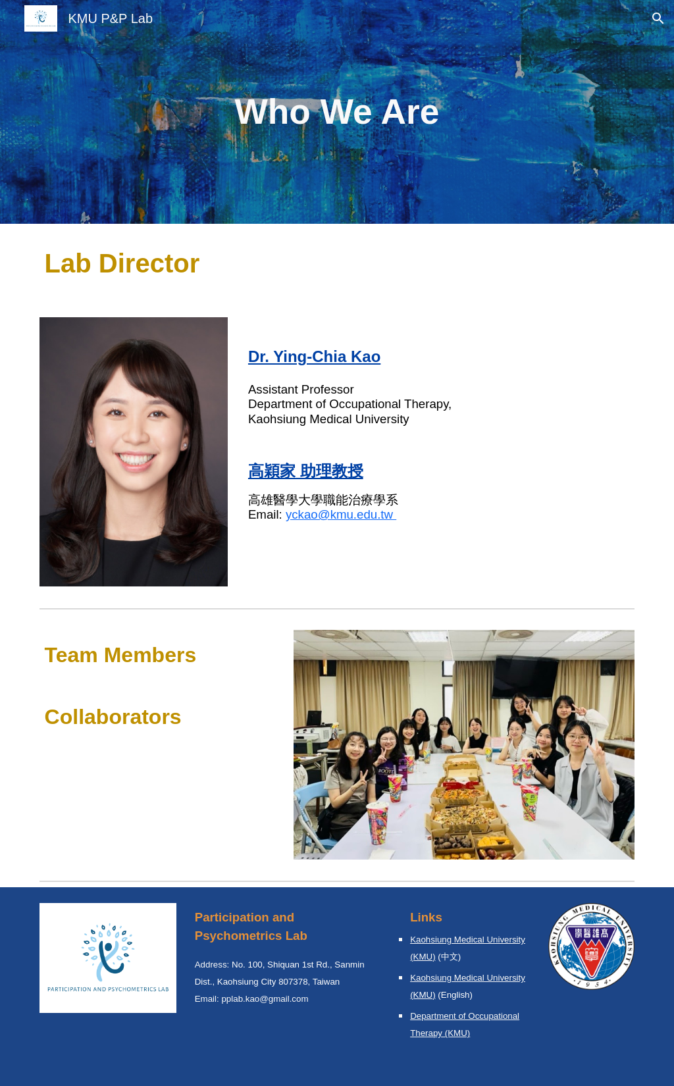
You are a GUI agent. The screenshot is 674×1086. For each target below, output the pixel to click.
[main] (336, 112)
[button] (658, 18)
